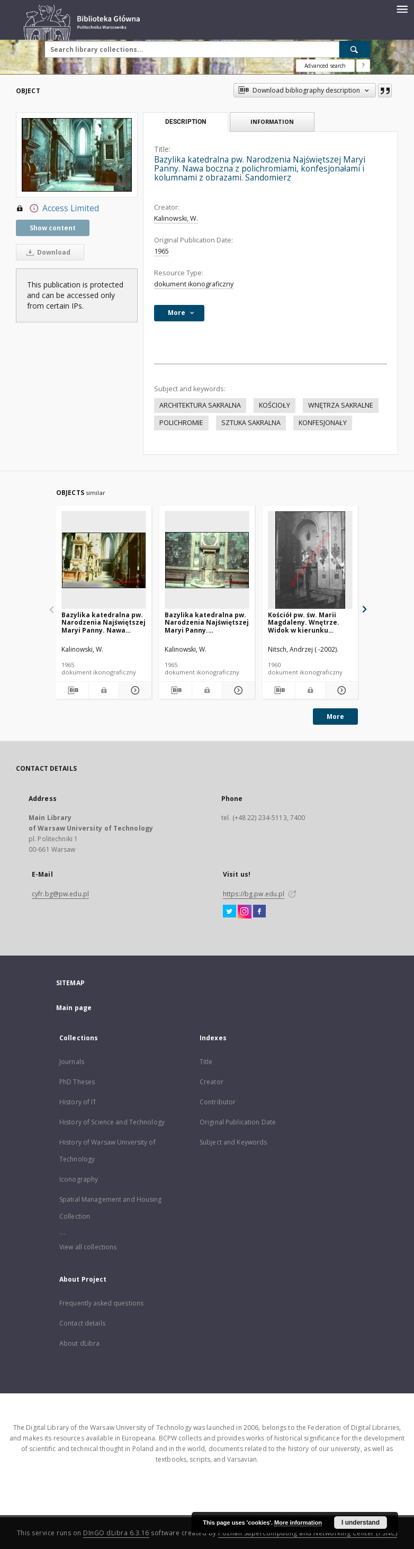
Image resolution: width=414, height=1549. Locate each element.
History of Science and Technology (112, 1122)
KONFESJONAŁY (323, 422)
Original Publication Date (238, 1122)
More (335, 716)
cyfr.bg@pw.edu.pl (60, 893)
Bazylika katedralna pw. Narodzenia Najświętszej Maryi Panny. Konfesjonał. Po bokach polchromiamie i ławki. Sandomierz (207, 622)
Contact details (82, 1323)
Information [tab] (272, 121)
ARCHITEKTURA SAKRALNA (200, 405)
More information (298, 1522)
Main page (74, 1007)
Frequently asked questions (101, 1303)
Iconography (78, 1179)
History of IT (78, 1101)
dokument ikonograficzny (193, 284)
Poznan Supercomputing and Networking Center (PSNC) (307, 1532)
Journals (71, 1061)
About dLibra (79, 1343)
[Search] (354, 49)
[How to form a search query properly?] (363, 65)
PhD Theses (77, 1081)
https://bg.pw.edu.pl (253, 893)
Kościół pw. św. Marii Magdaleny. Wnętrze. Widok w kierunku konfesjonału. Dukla (303, 622)
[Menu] (401, 8)
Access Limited (57, 208)
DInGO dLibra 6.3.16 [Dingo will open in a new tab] (116, 1532)
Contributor (218, 1101)
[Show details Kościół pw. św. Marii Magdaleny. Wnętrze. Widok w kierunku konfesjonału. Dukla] (340, 690)
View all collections (87, 1246)
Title (206, 1061)
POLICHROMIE (181, 422)
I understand (360, 1522)
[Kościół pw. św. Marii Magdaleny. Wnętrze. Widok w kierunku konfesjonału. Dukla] (310, 560)
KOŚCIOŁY (274, 405)
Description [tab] (185, 121)
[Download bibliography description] (72, 690)
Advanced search (325, 65)
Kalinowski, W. (176, 218)
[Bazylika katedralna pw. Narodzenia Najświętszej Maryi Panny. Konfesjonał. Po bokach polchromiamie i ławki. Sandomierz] (207, 560)
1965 (161, 251)
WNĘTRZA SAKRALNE (340, 405)
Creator (211, 1081)
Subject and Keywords (233, 1142)
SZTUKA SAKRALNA (251, 422)
